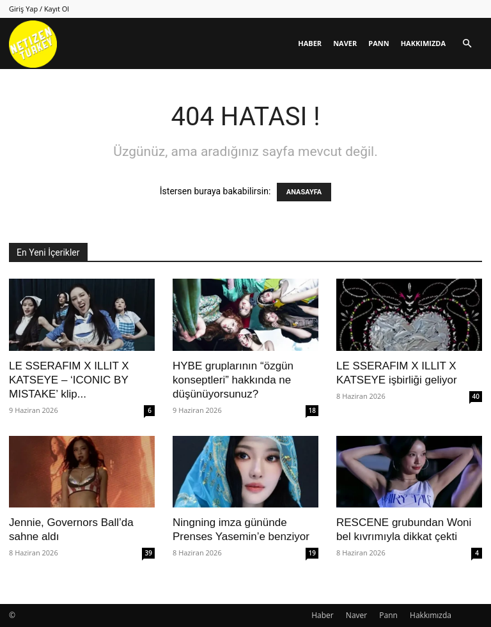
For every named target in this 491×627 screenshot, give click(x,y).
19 (312, 552)
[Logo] (33, 44)
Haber (310, 43)
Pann (378, 43)
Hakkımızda (423, 43)
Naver (345, 43)
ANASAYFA (304, 192)
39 (148, 552)
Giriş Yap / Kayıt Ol (39, 8)
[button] (466, 44)
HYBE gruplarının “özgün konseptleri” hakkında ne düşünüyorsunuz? (233, 380)
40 (475, 396)
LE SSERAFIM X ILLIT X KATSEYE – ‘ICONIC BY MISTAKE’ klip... (69, 380)
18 (312, 410)
